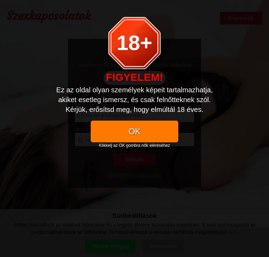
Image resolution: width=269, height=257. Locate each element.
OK (135, 131)
